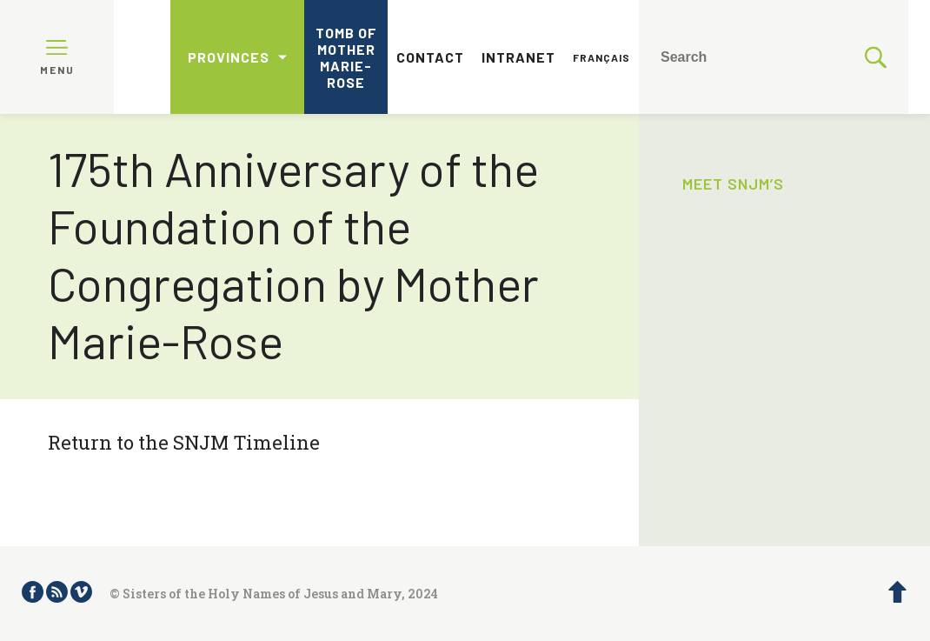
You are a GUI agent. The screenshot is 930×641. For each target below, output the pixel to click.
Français (601, 57)
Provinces (228, 57)
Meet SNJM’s (733, 183)
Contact (430, 57)
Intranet (518, 57)
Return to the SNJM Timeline (184, 442)
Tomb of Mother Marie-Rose (346, 57)
